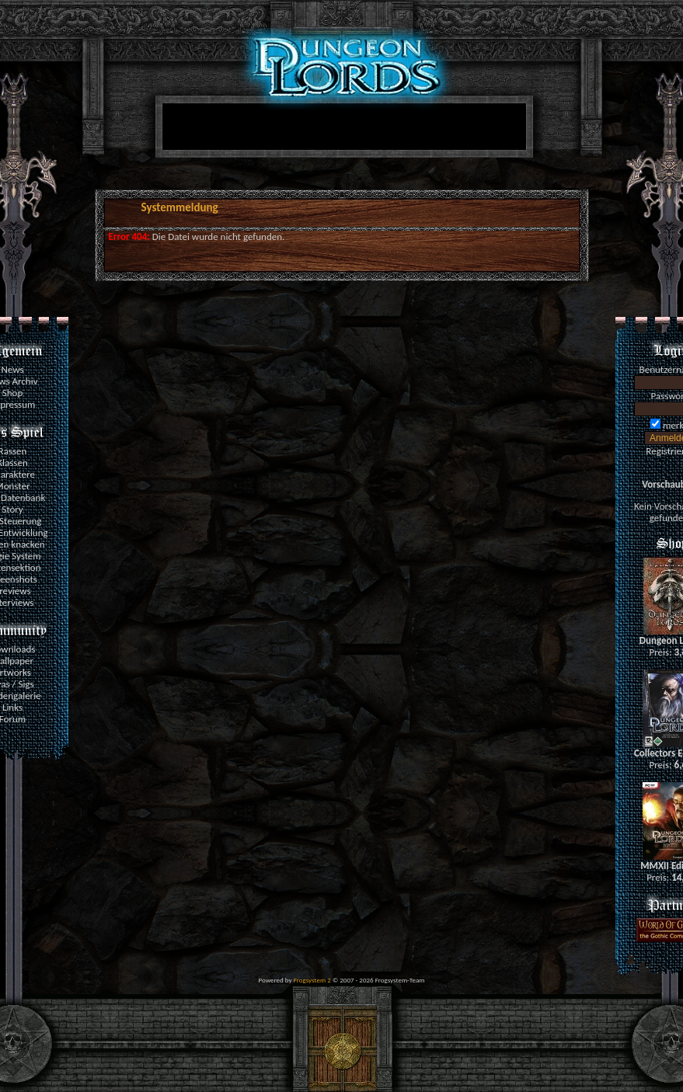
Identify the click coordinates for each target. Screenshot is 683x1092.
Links (12, 707)
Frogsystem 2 (312, 979)
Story (12, 509)
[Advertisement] (341, 130)
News (12, 369)
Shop (12, 392)
